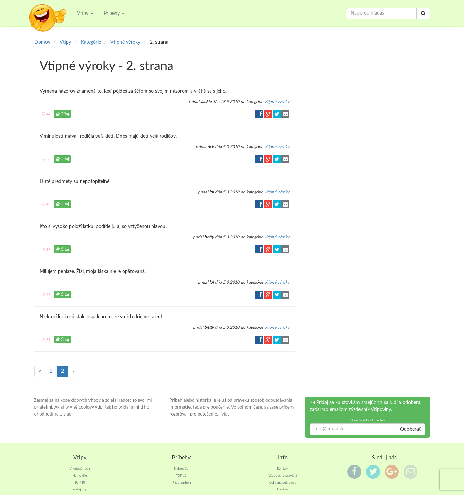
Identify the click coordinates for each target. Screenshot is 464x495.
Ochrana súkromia (282, 482)
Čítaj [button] (62, 114)
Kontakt (282, 468)
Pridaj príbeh (181, 482)
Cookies (282, 489)
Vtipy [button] (85, 13)
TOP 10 (80, 482)
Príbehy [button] (114, 13)
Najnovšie (80, 475)
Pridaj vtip (79, 489)
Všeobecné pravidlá (282, 475)
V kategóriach (80, 468)
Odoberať (410, 429)
